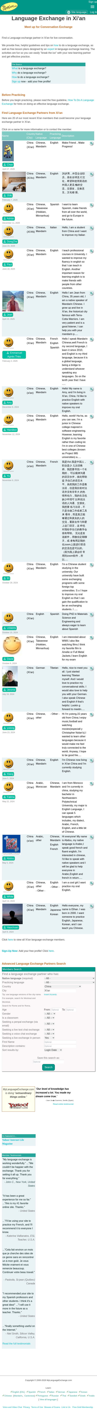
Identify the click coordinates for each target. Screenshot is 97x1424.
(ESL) (22, 1392)
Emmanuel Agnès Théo (14, 354)
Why (14, 72)
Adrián (8, 218)
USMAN (9, 628)
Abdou (8, 858)
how (56, 45)
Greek (81, 1396)
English (14, 1392)
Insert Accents (50, 994)
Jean (7, 314)
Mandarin (18, 1396)
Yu (6, 475)
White (8, 896)
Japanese (72, 1392)
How (14, 77)
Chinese (7, 1396)
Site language (77, 12)
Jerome (9, 689)
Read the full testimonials (16, 1343)
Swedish (72, 1396)
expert (50, 49)
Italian (50, 1392)
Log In (93, 12)
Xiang (8, 773)
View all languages (48, 1399)
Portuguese (42, 1396)
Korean (83, 1392)
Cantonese (29, 1396)
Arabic (91, 1396)
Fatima (9, 797)
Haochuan (10, 927)
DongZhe (10, 241)
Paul (7, 264)
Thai (63, 1396)
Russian (54, 1396)
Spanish (31, 1392)
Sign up (93, 1)
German (60, 1392)
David (8, 658)
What (15, 68)
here (10, 939)
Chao (8, 164)
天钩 (7, 195)
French (41, 1392)
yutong (8, 727)
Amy (7, 402)
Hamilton (10, 429)
